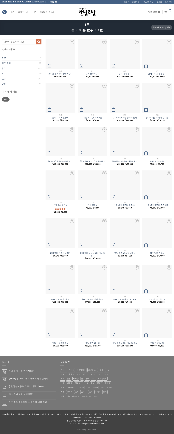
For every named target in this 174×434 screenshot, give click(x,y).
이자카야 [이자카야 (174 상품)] (80, 387)
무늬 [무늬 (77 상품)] (62, 379)
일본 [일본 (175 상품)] (88, 387)
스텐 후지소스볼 (60, 205)
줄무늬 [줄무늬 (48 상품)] (83, 392)
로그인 (126, 2)
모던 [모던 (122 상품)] (106, 374)
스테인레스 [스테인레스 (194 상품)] (102, 379)
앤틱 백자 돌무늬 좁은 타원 (157, 205)
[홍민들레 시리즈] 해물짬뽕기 (124, 161)
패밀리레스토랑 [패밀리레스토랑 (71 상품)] (73, 396)
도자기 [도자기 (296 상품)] (63, 374)
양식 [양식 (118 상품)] (92, 383)
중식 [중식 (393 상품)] (91, 392)
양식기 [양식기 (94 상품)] (99, 383)
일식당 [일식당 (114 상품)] (109, 387)
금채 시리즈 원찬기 (60, 117)
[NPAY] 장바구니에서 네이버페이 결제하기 (29, 378)
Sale (51, 12)
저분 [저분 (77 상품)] (62, 392)
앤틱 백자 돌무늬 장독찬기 (125, 205)
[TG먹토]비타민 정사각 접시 (125, 117)
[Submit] (38, 41)
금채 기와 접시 (125, 74)
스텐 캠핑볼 (93, 205)
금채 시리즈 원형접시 (157, 74)
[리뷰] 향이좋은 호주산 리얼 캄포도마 (27, 386)
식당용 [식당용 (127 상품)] (69, 383)
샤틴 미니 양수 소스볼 (92, 117)
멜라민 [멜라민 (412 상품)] (93, 374)
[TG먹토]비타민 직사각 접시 (60, 161)
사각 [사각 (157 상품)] (93, 379)
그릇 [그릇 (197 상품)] (101, 370)
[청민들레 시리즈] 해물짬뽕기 (92, 161)
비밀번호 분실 (148, 2)
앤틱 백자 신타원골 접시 (60, 253)
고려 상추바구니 (93, 74)
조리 (21, 12)
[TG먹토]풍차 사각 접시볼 (157, 117)
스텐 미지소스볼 (157, 161)
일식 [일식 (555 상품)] (102, 387)
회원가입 (135, 2)
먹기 (35, 12)
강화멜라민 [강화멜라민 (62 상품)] (81, 370)
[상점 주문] (161, 27)
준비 (13, 12)
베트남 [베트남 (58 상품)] (76, 379)
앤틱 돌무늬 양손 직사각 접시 (124, 343)
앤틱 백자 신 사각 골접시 (125, 253)
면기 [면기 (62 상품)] (100, 374)
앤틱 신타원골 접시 (60, 343)
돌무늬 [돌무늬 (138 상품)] (71, 374)
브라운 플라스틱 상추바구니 (60, 74)
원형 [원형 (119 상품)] (62, 387)
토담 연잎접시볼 (157, 343)
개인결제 (43, 12)
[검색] (4, 12)
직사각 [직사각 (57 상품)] (98, 392)
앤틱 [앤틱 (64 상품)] (86, 383)
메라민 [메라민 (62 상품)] (85, 374)
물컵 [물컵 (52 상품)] (69, 379)
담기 (28, 12)
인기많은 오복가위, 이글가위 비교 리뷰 (28, 402)
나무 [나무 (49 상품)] (107, 370)
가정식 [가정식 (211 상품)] (63, 370)
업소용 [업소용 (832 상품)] (107, 383)
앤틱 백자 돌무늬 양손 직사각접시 (92, 254)
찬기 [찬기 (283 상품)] (105, 392)
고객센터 (168, 2)
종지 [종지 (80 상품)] (77, 392)
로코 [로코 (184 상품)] (78, 374)
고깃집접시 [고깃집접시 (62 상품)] (92, 370)
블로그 (159, 2)
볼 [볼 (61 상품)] (82, 379)
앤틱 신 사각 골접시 (157, 299)
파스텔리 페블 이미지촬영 (21, 371)
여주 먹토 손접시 (157, 253)
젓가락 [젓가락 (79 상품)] (69, 392)
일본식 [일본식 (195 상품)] (95, 387)
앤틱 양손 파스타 (92, 343)
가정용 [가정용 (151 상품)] (71, 370)
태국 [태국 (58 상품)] (62, 396)
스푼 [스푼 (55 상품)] (62, 383)
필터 (5, 99)
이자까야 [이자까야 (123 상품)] (70, 387)
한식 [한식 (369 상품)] (95, 396)
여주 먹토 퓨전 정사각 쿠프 (124, 299)
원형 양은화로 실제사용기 (21, 394)
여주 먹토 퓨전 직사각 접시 (92, 299)
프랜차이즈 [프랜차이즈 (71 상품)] (86, 396)
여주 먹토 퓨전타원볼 (60, 299)
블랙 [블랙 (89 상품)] (87, 379)
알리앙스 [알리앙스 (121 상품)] (78, 383)
